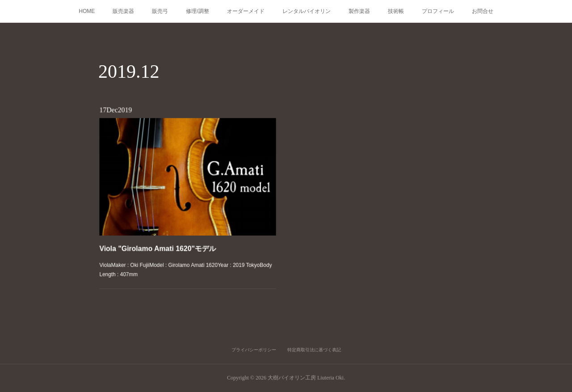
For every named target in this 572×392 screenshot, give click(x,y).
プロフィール (438, 11)
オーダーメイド (246, 11)
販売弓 (160, 11)
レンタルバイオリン (306, 11)
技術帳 (396, 11)
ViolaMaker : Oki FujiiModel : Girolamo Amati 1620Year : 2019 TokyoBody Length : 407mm (186, 261)
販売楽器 (123, 11)
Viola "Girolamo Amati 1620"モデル (161, 242)
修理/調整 (197, 11)
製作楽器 (359, 11)
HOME (87, 11)
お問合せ (482, 11)
